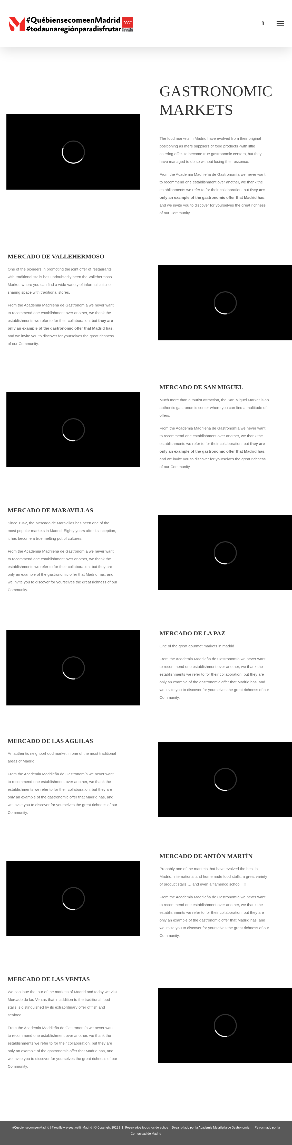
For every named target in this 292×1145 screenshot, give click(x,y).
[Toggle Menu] (280, 23)
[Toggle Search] (262, 23)
